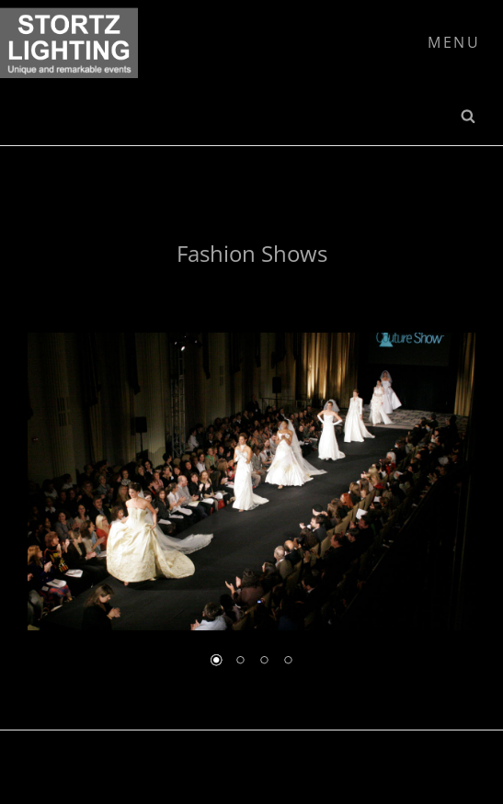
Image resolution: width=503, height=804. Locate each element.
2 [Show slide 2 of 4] (240, 661)
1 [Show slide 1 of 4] (216, 661)
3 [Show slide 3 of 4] (264, 661)
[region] (251, 513)
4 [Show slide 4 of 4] (288, 661)
